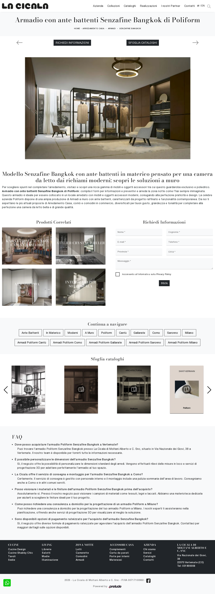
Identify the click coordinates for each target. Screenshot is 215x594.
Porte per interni (120, 556)
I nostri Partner (170, 5)
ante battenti (30, 332)
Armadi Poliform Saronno (145, 342)
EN (203, 5)
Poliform (106, 332)
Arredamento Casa (93, 28)
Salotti (46, 553)
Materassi (116, 560)
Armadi (112, 28)
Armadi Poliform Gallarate (105, 342)
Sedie (11, 560)
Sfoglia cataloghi (142, 42)
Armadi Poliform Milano (183, 342)
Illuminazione (50, 560)
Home (77, 28)
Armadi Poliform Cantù (31, 342)
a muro (89, 332)
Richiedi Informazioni (72, 42)
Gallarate (139, 332)
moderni (73, 332)
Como (156, 332)
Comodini (82, 556)
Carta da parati (119, 553)
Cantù (123, 332)
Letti (79, 549)
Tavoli (12, 556)
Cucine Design (17, 549)
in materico (53, 332)
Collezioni (113, 5)
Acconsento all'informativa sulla (146, 274)
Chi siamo (149, 549)
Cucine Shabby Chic (20, 553)
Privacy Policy (163, 274)
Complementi (118, 549)
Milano (189, 332)
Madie (46, 556)
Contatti (189, 5)
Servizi (147, 553)
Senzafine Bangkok (130, 28)
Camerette (82, 553)
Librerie (46, 549)
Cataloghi (130, 5)
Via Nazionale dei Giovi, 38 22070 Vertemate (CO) (192, 559)
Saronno (172, 332)
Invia (164, 283)
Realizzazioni (148, 5)
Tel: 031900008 (186, 566)
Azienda (98, 5)
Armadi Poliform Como (67, 342)
